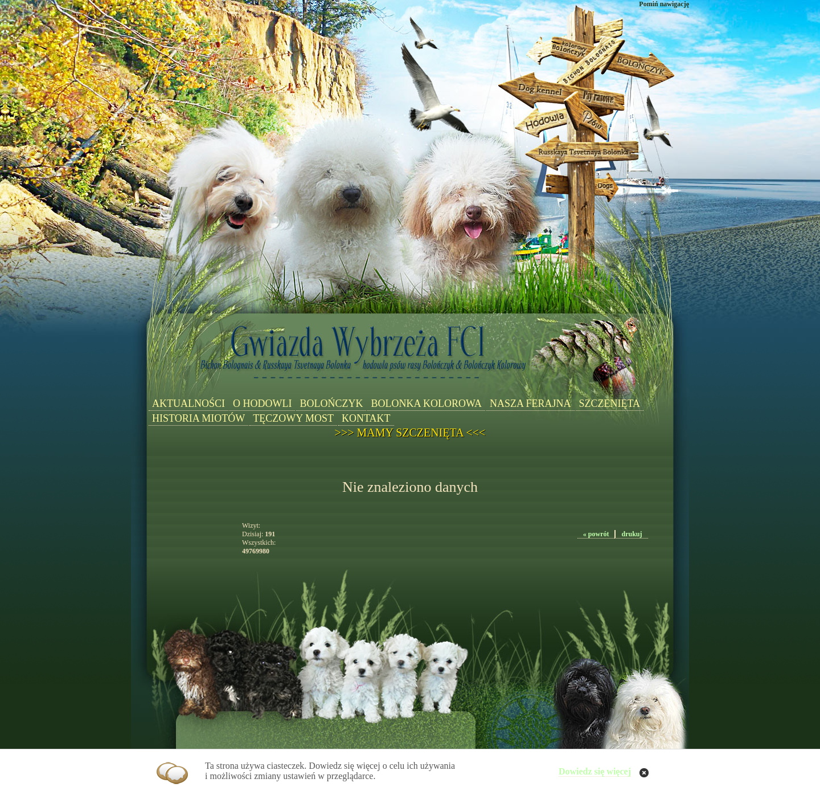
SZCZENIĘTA (610, 403)
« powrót (596, 534)
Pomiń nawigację (664, 4)
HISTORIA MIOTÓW (198, 418)
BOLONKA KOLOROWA (426, 403)
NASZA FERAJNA (530, 403)
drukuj (631, 534)
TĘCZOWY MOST (293, 418)
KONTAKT (366, 418)
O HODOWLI (262, 403)
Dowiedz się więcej (595, 771)
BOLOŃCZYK (331, 403)
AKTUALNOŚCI (188, 403)
